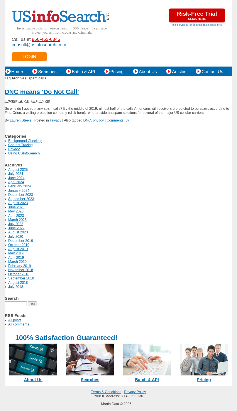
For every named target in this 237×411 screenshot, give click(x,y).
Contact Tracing (20, 145)
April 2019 (16, 257)
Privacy (55, 120)
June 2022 (16, 228)
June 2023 (16, 207)
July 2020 (15, 236)
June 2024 (16, 178)
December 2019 (20, 241)
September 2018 (21, 278)
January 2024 (18, 190)
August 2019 (18, 249)
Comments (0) (118, 120)
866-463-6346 (46, 39)
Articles (179, 71)
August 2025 (18, 169)
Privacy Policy (135, 392)
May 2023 (16, 211)
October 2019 (18, 245)
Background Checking (25, 141)
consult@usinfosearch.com (39, 44)
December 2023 (20, 195)
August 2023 (18, 203)
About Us (148, 71)
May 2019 (16, 253)
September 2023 (21, 199)
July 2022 (15, 224)
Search (12, 298)
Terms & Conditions (106, 392)
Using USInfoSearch (24, 153)
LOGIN (29, 56)
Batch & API (83, 71)
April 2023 (16, 215)
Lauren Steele (21, 120)
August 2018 (18, 282)
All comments (18, 324)
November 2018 (20, 270)
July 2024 (15, 174)
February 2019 (19, 266)
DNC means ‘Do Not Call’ (42, 91)
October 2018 (18, 274)
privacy (98, 120)
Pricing (117, 71)
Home (17, 71)
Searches (47, 71)
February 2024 (19, 186)
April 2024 (16, 182)
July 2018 (15, 287)
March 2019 (17, 262)
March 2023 (17, 220)
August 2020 (18, 232)
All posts (14, 320)
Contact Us (212, 71)
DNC (87, 120)
